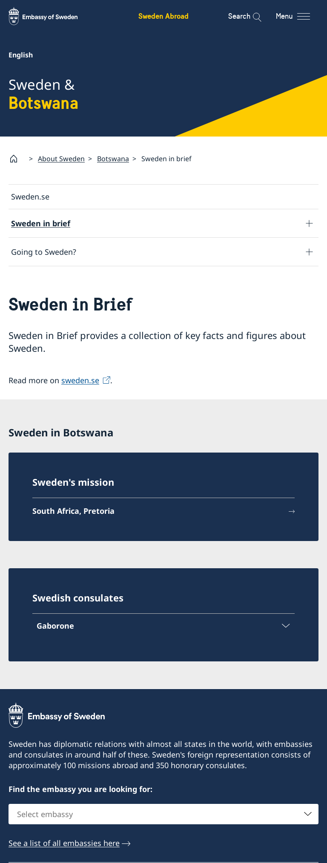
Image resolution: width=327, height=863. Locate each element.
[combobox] (163, 814)
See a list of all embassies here (64, 843)
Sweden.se (30, 196)
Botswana (113, 158)
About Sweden (61, 158)
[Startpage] (17, 158)
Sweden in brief (40, 223)
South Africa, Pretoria (73, 511)
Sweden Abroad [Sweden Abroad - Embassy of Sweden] (163, 16)
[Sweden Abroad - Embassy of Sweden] (51, 16)
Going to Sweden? (43, 252)
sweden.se (80, 380)
